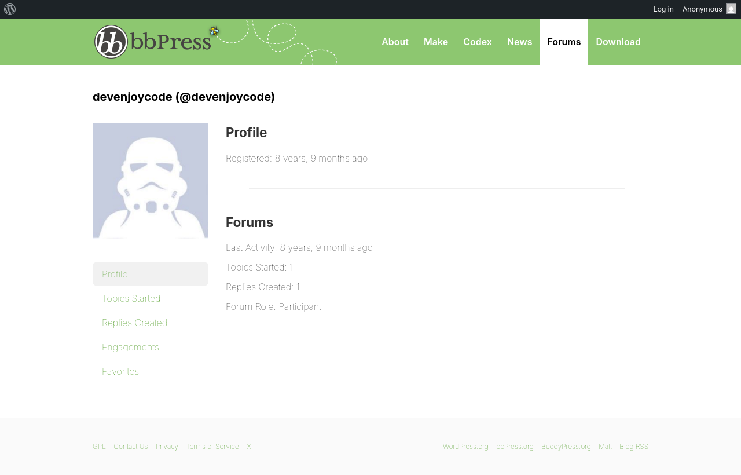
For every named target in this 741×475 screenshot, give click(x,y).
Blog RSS (633, 446)
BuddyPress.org (566, 446)
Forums (564, 42)
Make (436, 42)
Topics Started (131, 298)
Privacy (167, 446)
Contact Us (130, 446)
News (520, 42)
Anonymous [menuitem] (709, 8)
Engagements (130, 347)
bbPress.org (153, 42)
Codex (477, 42)
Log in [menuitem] (664, 9)
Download (618, 42)
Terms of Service (212, 446)
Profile (115, 274)
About (395, 42)
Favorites (120, 371)
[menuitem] (10, 9)
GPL (99, 446)
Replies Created (134, 322)
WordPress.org (466, 446)
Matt (605, 446)
